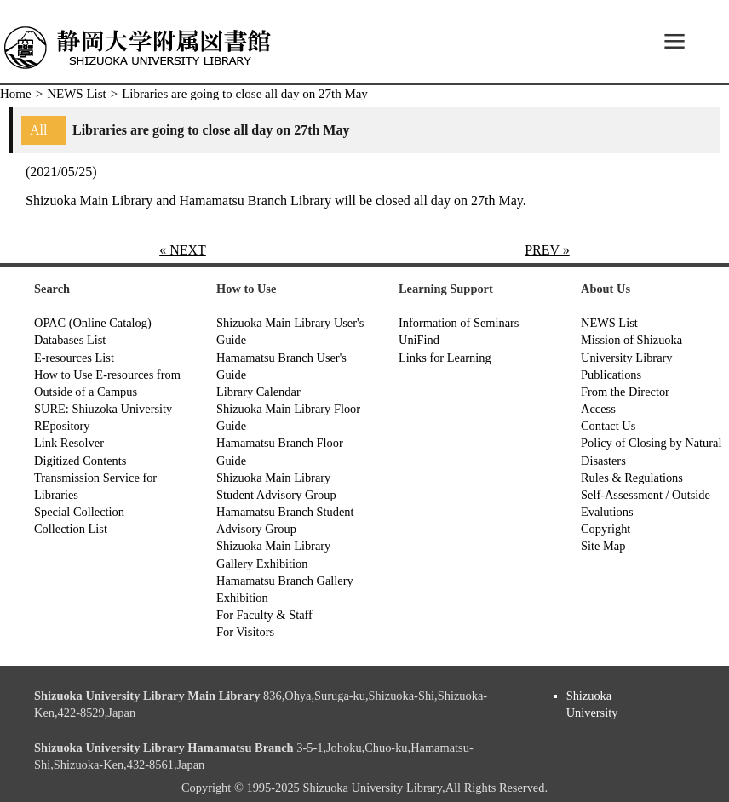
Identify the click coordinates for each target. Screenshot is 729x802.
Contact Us (608, 426)
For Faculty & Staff (264, 615)
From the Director (625, 391)
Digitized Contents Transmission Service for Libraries (95, 477)
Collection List (70, 529)
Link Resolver (69, 443)
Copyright (605, 529)
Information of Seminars (459, 322)
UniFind (419, 340)
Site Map (603, 546)
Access (598, 408)
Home (16, 93)
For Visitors (245, 632)
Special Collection (79, 511)
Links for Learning (445, 357)
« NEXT (182, 250)
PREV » (547, 250)
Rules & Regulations (632, 477)
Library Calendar (258, 391)
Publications (611, 374)
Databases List (70, 340)
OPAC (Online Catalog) (93, 322)
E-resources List (74, 357)
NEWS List (76, 93)
